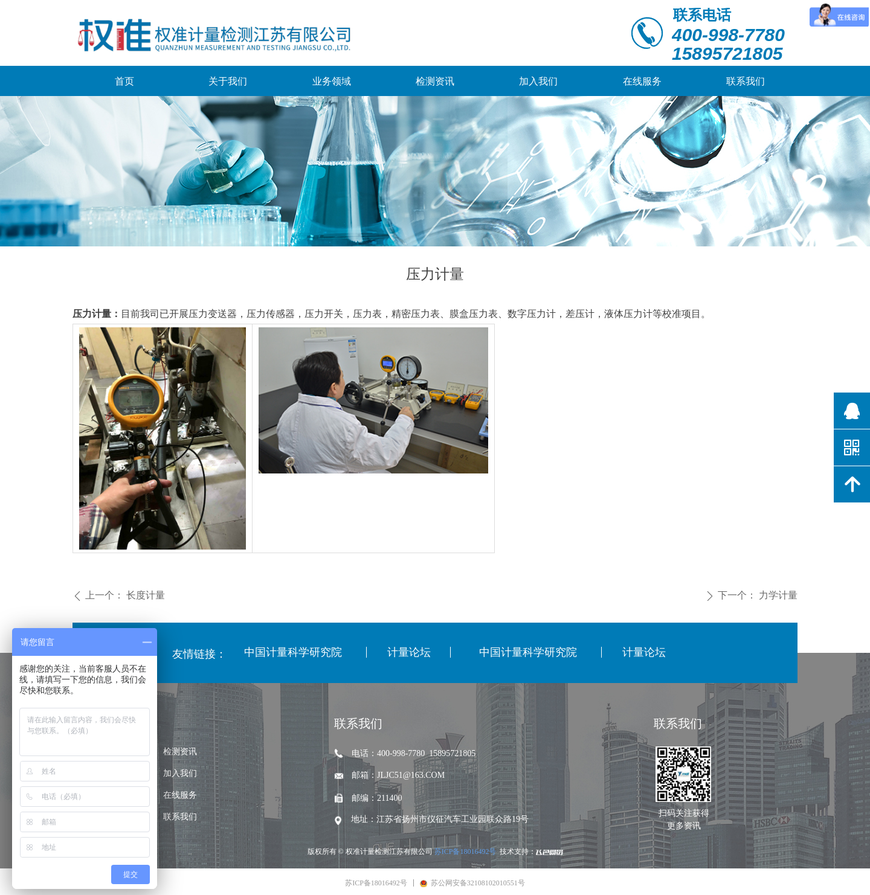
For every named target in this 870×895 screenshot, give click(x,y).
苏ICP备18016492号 (465, 851)
